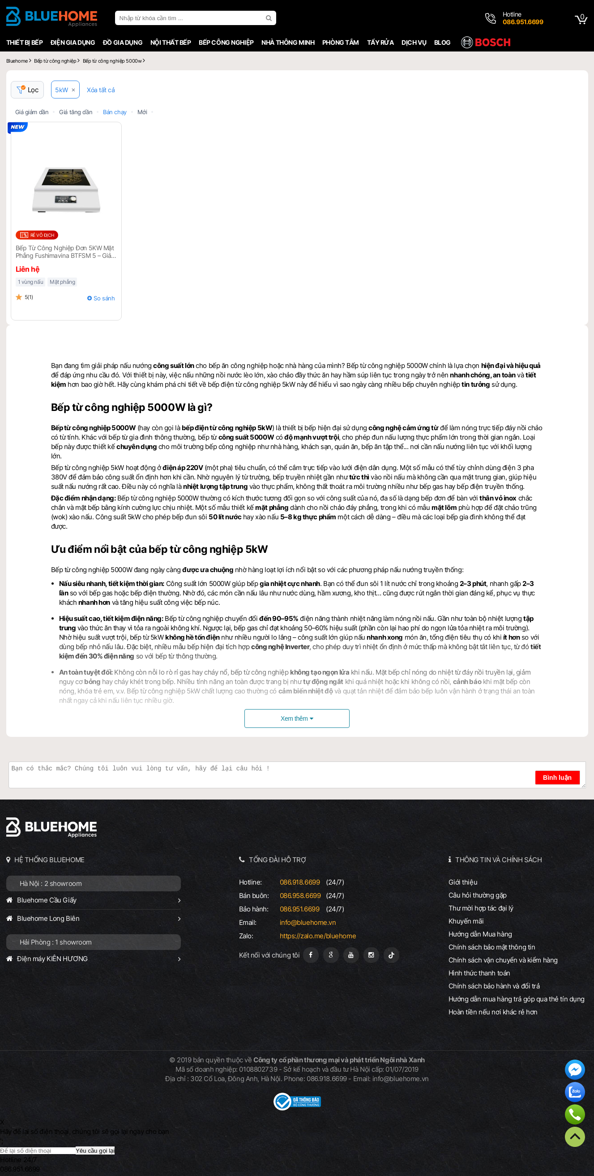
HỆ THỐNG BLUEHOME (49, 859)
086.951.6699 (300, 909)
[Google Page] (331, 955)
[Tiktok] (391, 955)
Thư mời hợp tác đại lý (481, 908)
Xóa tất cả (101, 90)
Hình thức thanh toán (479, 973)
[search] (270, 18)
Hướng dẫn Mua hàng (480, 934)
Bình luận (557, 777)
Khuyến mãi (466, 921)
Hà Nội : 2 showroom (51, 883)
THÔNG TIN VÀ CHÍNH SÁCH (498, 859)
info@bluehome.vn (308, 922)
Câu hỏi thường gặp (478, 895)
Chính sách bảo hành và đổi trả (494, 986)
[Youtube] (351, 955)
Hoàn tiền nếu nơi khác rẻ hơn (493, 1012)
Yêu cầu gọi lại (95, 1150)
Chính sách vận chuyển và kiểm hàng (503, 960)
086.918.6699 (300, 882)
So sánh (104, 298)
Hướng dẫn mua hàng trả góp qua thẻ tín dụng (517, 999)
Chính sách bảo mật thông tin (492, 947)
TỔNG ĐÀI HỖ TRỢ (277, 859)
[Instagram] (371, 955)
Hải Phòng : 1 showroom (56, 942)
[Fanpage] (311, 955)
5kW (61, 90)
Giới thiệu (463, 882)
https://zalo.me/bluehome (318, 936)
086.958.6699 (300, 895)
